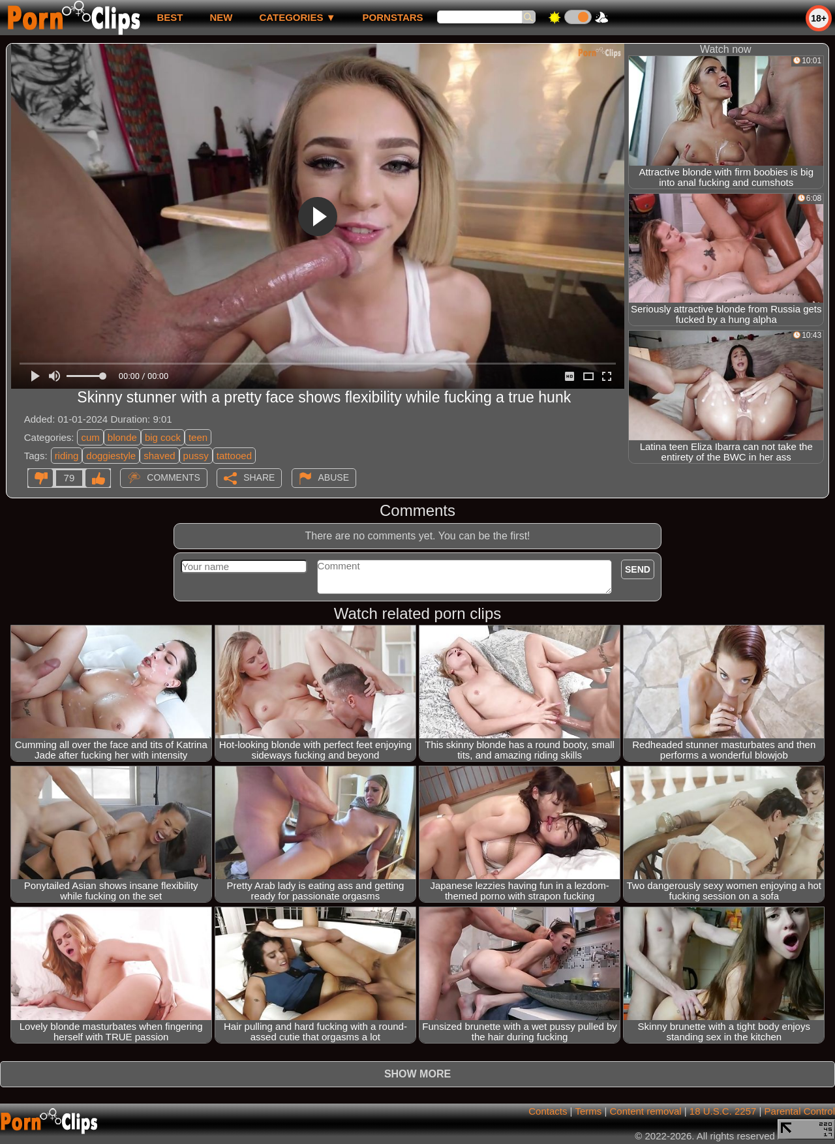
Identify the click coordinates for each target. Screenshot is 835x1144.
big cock (163, 437)
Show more (417, 1073)
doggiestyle (111, 455)
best (170, 17)
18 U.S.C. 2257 (723, 1111)
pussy (196, 455)
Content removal (646, 1111)
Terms (588, 1111)
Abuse (333, 477)
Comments (173, 477)
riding (67, 455)
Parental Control (800, 1111)
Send (637, 569)
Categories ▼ (297, 17)
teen (198, 437)
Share (259, 477)
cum (90, 437)
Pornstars (393, 17)
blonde (122, 437)
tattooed (234, 455)
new (220, 17)
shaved (159, 455)
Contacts (547, 1111)
